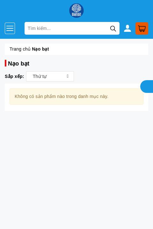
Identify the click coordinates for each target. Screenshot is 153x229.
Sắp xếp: (14, 76)
